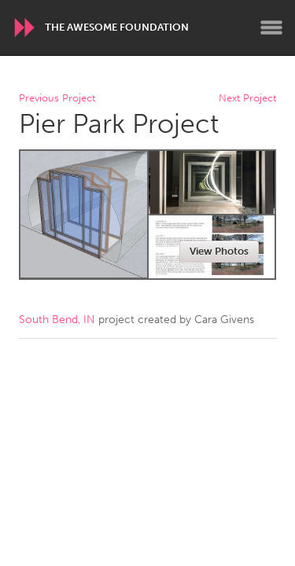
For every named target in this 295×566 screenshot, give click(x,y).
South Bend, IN (57, 319)
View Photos (219, 251)
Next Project (247, 99)
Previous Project (57, 99)
